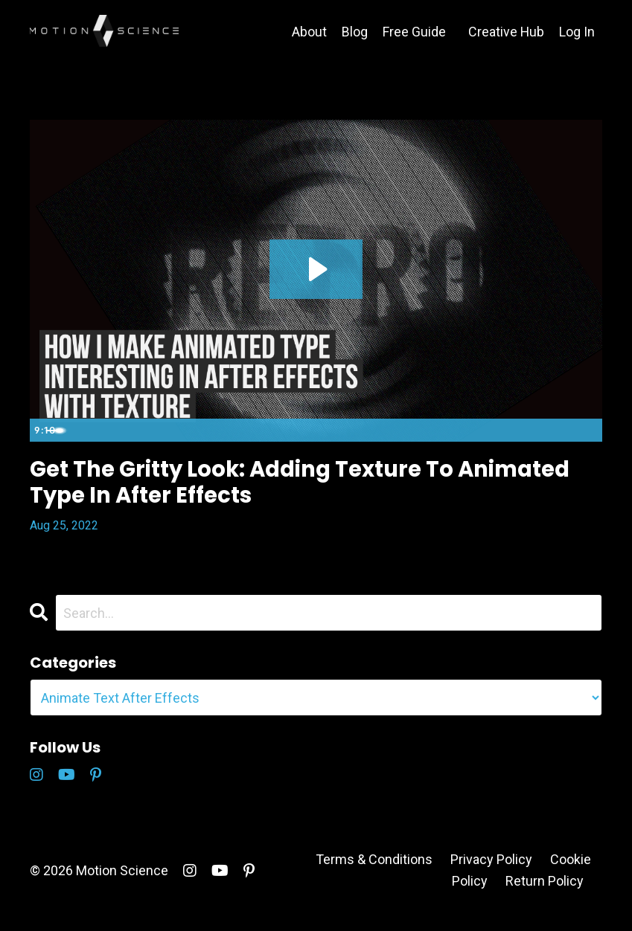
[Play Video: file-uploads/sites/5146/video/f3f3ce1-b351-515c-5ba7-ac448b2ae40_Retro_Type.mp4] (316, 268)
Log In (577, 31)
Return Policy (544, 893)
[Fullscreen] (588, 429)
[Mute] (528, 429)
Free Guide (413, 31)
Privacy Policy (491, 872)
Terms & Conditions (374, 872)
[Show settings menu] (558, 429)
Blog (354, 31)
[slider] (300, 429)
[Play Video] (44, 429)
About (308, 31)
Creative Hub (505, 31)
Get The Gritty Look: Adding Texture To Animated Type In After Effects (290, 489)
